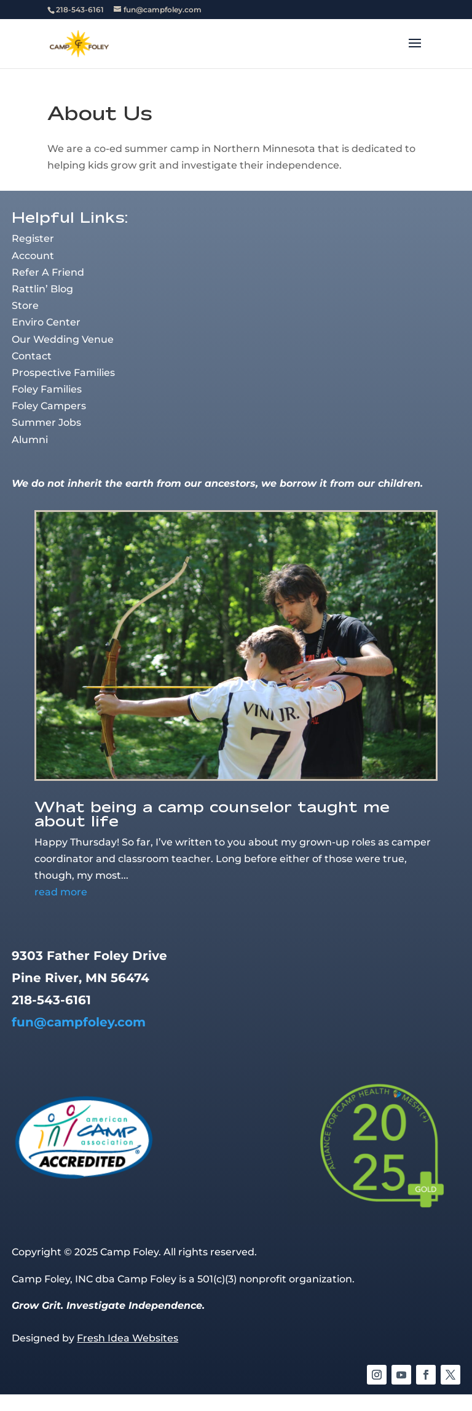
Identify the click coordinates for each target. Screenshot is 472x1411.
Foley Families (47, 389)
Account (33, 256)
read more (60, 892)
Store (25, 305)
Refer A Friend (48, 272)
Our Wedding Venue (63, 339)
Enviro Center (46, 322)
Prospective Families (63, 372)
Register (33, 238)
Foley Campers (49, 406)
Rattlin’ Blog (42, 289)
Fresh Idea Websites (127, 1338)
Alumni (30, 440)
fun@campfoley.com (79, 1022)
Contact (32, 356)
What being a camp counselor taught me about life (212, 813)
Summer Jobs (46, 422)
